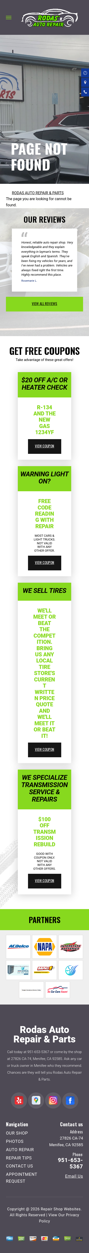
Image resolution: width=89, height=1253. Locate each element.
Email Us (74, 1176)
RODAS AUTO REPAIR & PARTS (38, 193)
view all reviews (44, 303)
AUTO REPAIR (20, 1149)
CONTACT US (19, 1165)
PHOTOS (14, 1141)
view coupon (44, 445)
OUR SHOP (17, 1133)
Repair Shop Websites (61, 1209)
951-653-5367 (38, 1052)
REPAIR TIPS (19, 1157)
